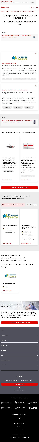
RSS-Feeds (3, 364)
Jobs (2, 355)
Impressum (13, 437)
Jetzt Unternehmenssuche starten (19, 322)
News (2, 330)
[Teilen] (32, 7)
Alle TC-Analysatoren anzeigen (19, 187)
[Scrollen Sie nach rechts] (36, 205)
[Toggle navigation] (37, 8)
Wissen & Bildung (5, 360)
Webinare (3, 350)
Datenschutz (26, 437)
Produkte (3, 340)
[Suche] (30, 7)
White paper (4, 345)
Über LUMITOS (19, 426)
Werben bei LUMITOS (19, 423)
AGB (19, 437)
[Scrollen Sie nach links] (34, 205)
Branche (29, 22)
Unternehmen (4, 335)
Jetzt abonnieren (19, 384)
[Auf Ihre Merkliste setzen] (36, 54)
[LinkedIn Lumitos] (20, 418)
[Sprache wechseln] (34, 7)
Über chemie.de (19, 429)
